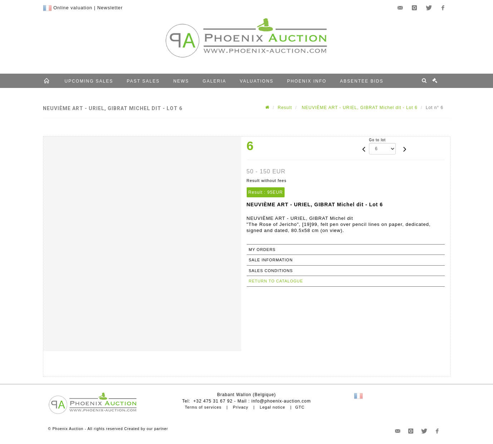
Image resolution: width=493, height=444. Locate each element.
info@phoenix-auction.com (281, 401)
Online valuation (72, 7)
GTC (300, 407)
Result (285, 107)
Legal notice (272, 407)
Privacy (240, 407)
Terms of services (203, 407)
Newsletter (110, 7)
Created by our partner (146, 429)
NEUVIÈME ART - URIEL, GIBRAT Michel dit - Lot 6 (359, 107)
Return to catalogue (276, 281)
